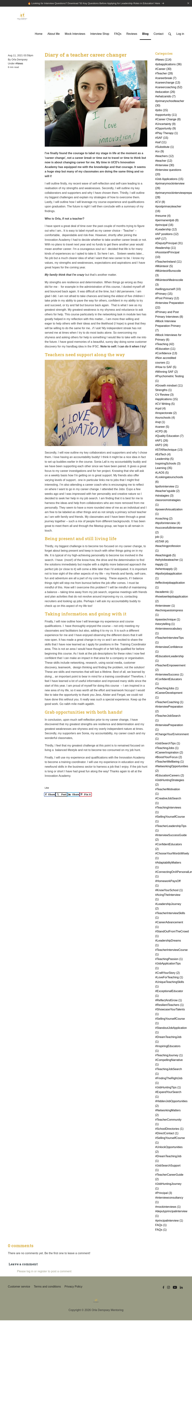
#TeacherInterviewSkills (170, 916)
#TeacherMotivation (167, 792)
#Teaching (164, 344)
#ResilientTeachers (169, 1005)
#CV (160, 202)
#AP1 (161, 440)
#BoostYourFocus (168, 757)
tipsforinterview (167, 486)
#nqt (160, 422)
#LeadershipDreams (168, 943)
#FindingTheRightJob (168, 1081)
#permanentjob (167, 220)
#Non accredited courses (165, 361)
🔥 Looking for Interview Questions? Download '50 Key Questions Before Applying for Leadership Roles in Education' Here (96, 3)
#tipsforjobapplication (168, 576)
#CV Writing (165, 404)
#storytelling (165, 624)
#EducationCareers (169, 776)
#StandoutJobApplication (170, 1030)
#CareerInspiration (169, 753)
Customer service (19, 1287)
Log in (180, 34)
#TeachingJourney (169, 1055)
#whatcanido (165, 96)
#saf (160, 142)
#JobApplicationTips (168, 966)
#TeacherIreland (168, 262)
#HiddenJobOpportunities (170, 1104)
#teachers (164, 156)
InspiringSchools (167, 463)
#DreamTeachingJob (168, 1040)
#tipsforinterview (167, 523)
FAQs (161, 1225)
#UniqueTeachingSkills (169, 985)
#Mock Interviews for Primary (168, 338)
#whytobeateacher (169, 560)
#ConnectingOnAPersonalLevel (170, 874)
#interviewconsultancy (169, 1200)
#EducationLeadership (169, 659)
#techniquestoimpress (169, 613)
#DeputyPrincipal (169, 243)
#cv (159, 151)
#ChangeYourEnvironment (170, 737)
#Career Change (168, 119)
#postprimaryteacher (168, 209)
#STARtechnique (169, 450)
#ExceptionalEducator (169, 994)
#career (162, 427)
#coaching (163, 518)
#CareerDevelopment (168, 696)
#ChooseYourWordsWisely (170, 856)
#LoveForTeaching (169, 977)
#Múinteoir (164, 266)
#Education (165, 349)
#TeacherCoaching (169, 702)
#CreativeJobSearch (168, 801)
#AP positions (166, 234)
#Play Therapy (166, 133)
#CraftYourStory (167, 973)
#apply (161, 564)
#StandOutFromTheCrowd (170, 934)
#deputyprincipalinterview (170, 1214)
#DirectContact (166, 1133)
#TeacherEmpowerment (170, 668)
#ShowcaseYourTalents (170, 1012)
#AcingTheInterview (167, 897)
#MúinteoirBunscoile (168, 273)
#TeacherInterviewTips (169, 640)
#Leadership (166, 229)
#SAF (161, 138)
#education (165, 92)
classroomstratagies (168, 503)
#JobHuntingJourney (168, 1186)
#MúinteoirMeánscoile (169, 283)
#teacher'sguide (167, 491)
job (159, 537)
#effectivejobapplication (170, 585)
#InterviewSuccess (169, 675)
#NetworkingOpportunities (170, 769)
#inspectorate (166, 413)
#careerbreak (165, 78)
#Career (163, 69)
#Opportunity (165, 129)
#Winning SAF (166, 372)
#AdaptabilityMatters (168, 865)
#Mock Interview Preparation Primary (168, 326)
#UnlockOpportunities (169, 1150)
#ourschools (165, 417)
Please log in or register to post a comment (44, 1271)
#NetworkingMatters (168, 1113)
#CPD (161, 431)
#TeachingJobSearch (168, 1072)
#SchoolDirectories (169, 1129)
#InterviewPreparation (169, 709)
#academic (164, 592)
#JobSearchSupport (167, 1168)
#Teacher (164, 73)
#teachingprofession (168, 549)
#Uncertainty (165, 124)
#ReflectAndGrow (168, 1000)
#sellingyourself (168, 289)
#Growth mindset (169, 385)
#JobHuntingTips (168, 1087)
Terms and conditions (47, 1287)
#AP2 (161, 445)
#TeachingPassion (169, 959)
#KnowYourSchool (169, 890)
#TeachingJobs (167, 688)
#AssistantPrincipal (167, 255)
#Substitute (164, 147)
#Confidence (166, 353)
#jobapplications (168, 64)
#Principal (163, 1193)
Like (47, 788)
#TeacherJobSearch (168, 718)
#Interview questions (168, 172)
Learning (163, 468)
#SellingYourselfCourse (170, 819)
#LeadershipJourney (168, 907)
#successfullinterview (168, 530)
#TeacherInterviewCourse (170, 952)
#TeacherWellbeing (169, 762)
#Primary (163, 294)
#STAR (161, 541)
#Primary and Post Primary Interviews (169, 315)
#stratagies (164, 495)
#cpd (160, 408)
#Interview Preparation (169, 305)
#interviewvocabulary (168, 631)
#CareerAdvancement (169, 925)
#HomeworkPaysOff (168, 884)
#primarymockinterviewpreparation (170, 195)
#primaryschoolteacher (169, 104)
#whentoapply (166, 569)
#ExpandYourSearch (168, 1095)
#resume (163, 216)
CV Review (164, 395)
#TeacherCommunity (168, 1122)
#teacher (163, 161)
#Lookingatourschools (169, 480)
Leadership (164, 459)
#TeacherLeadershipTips (170, 829)
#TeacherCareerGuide (169, 1177)
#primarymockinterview (169, 186)
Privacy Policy (73, 1287)
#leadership (165, 248)
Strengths (163, 390)
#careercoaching (168, 87)
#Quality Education (169, 436)
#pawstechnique (167, 619)
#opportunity (166, 115)
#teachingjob (165, 555)
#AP (160, 239)
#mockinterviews (168, 1207)
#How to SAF (165, 367)
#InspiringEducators (167, 1049)
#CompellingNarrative (169, 1062)
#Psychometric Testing (169, 379)
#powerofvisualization (169, 512)
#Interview (164, 165)
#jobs (161, 110)
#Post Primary (167, 298)
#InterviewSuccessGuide (170, 838)
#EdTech (163, 454)
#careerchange (167, 83)
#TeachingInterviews (168, 810)
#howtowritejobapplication (170, 599)
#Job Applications (169, 179)
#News (19, 64)
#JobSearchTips (167, 743)
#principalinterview (169, 1220)
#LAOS (162, 473)
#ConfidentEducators (168, 682)
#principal (164, 225)
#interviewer (165, 606)
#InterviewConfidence (169, 650)
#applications (166, 399)
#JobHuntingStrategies (169, 783)
